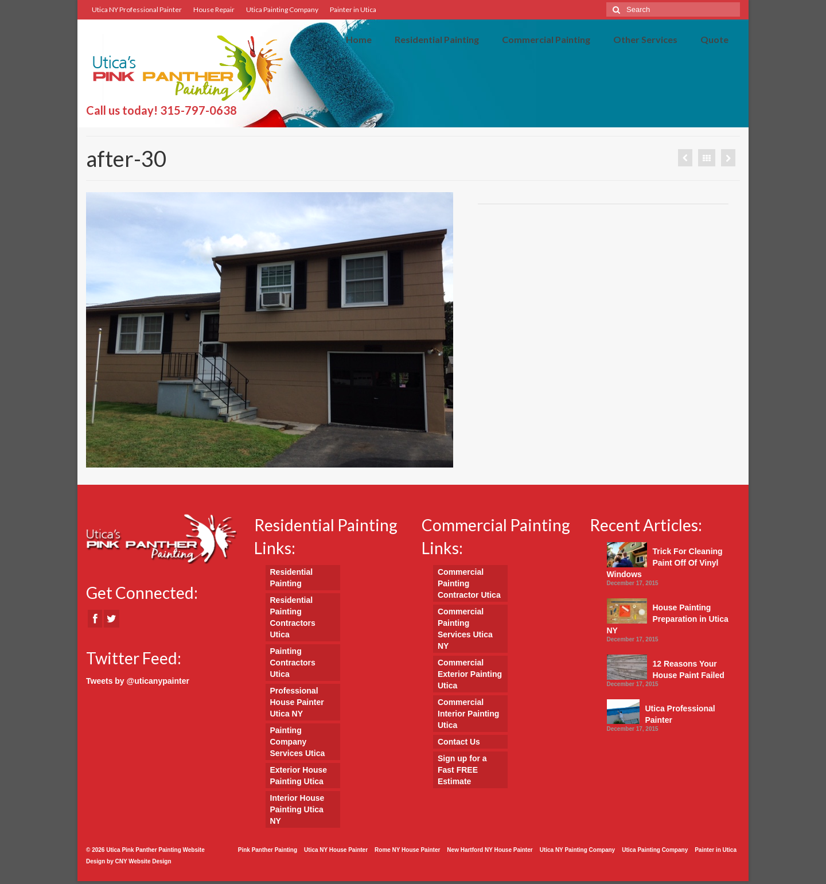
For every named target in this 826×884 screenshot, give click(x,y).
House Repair (214, 9)
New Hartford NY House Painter (489, 850)
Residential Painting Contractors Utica (292, 617)
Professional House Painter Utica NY (297, 702)
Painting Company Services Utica (297, 742)
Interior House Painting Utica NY (297, 809)
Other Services (645, 39)
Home (359, 39)
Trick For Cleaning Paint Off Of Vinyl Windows (665, 563)
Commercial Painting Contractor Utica (469, 583)
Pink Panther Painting (267, 850)
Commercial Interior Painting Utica (468, 714)
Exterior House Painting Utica (299, 775)
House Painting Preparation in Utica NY (667, 619)
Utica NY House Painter (336, 850)
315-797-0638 (198, 110)
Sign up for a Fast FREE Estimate (462, 770)
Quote (714, 39)
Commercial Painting (546, 39)
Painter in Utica (353, 9)
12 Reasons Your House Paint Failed (688, 669)
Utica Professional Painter (680, 714)
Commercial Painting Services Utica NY (465, 629)
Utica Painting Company (282, 9)
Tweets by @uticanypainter (137, 681)
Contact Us (459, 741)
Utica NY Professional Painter (137, 9)
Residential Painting (437, 39)
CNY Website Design (143, 861)
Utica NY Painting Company (577, 850)
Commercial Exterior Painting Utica (470, 674)
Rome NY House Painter (407, 850)
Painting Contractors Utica (292, 663)
